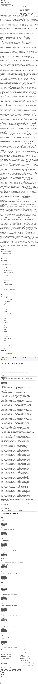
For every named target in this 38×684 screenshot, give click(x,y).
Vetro (5, 318)
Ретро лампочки (7, 303)
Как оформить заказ (6, 251)
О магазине (4, 249)
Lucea (5, 329)
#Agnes (2, 645)
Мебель (5, 350)
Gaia (5, 315)
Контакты (4, 258)
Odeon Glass (8, 278)
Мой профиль (24, 652)
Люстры (5, 269)
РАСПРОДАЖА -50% (6, 264)
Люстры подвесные (8, 270)
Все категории (4, 359)
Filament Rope (8, 286)
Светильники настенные (9, 292)
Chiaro (5, 325)
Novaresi (6, 348)
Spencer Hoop (8, 280)
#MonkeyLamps (7, 647)
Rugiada (5, 306)
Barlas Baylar (8, 345)
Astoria (5, 333)
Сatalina (5, 324)
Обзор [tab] (4, 510)
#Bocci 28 (15, 645)
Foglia (5, 340)
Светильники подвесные (9, 291)
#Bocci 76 (19, 645)
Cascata (5, 334)
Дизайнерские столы (8, 351)
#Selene (12, 647)
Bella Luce (6, 322)
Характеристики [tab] (11, 510)
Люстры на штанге (8, 274)
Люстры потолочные (8, 272)
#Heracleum (32, 645)
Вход (3, 0)
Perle (5, 320)
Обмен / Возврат (6, 255)
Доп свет (6, 296)
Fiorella (5, 327)
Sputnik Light (8, 282)
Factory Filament (8, 284)
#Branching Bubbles (25, 645)
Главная (4, 247)
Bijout (5, 307)
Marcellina (6, 347)
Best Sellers (6, 266)
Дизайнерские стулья (8, 353)
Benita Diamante (7, 313)
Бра (3, 294)
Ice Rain (5, 342)
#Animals (6, 645)
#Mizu (2, 647)
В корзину (4, 383)
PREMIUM (6, 267)
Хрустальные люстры (8, 304)
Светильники (7, 287)
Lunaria (5, 331)
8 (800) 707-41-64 (23, 8)
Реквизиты (4, 260)
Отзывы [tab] (20, 510)
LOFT (7, 275)
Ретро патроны (7, 301)
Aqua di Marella (7, 309)
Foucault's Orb (8, 277)
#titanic (15, 647)
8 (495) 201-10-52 (23, 6)
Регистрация (5, 2)
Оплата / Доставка (6, 253)
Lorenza (7, 343)
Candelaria (6, 336)
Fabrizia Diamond (7, 338)
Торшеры (6, 297)
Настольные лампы (8, 299)
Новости (4, 256)
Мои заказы (24, 651)
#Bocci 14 (10, 645)
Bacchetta (6, 311)
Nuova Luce (6, 316)
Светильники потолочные (9, 289)
